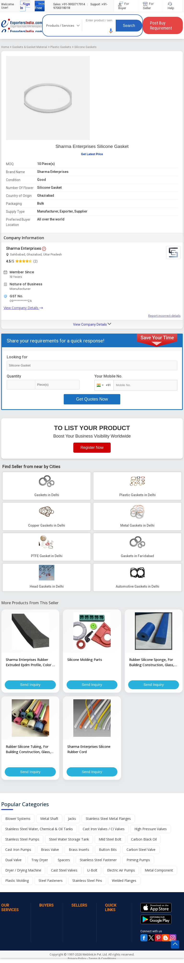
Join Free (40, 6)
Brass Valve (50, 850)
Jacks (72, 819)
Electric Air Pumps (121, 871)
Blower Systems (17, 819)
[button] (111, 31)
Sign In (25, 6)
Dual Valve (13, 860)
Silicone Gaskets (85, 47)
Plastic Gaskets (60, 47)
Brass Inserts (79, 850)
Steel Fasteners (51, 881)
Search (129, 26)
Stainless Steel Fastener (98, 860)
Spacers (64, 860)
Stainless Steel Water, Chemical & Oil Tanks (39, 829)
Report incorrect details (164, 316)
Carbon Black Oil (144, 840)
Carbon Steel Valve (140, 850)
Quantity (14, 376)
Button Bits (108, 850)
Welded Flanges (124, 881)
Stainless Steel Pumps (22, 840)
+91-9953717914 (69, 4)
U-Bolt (92, 871)
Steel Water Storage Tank (69, 840)
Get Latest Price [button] (92, 154)
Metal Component (159, 871)
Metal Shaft (49, 819)
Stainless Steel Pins (87, 881)
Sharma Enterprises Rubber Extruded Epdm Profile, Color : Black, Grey (29, 662)
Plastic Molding (17, 881)
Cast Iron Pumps (18, 850)
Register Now (92, 447)
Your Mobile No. (108, 376)
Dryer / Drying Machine (23, 871)
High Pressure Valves (150, 829)
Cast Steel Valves (64, 871)
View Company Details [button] (92, 324)
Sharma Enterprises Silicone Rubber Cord (88, 750)
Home (5, 47)
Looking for (17, 357)
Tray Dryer (39, 860)
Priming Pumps (138, 860)
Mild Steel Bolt (110, 840)
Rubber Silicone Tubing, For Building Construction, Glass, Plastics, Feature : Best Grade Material (29, 750)
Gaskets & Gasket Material (29, 47)
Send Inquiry (30, 685)
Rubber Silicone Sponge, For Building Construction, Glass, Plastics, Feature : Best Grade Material (152, 662)
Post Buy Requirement (161, 25)
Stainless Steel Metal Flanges (108, 819)
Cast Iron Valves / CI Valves (104, 829)
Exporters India (21, 25)
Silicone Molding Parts (84, 659)
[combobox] (103, 385)
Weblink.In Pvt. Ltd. (95, 955)
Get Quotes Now (92, 399)
